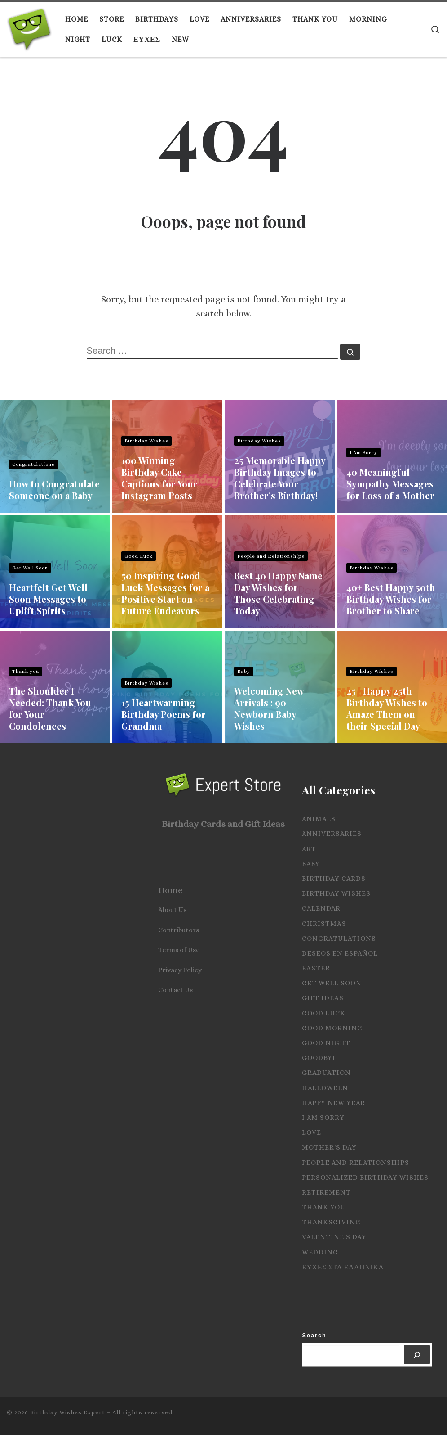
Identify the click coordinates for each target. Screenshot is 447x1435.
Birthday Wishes (146, 441)
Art (309, 849)
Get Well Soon (30, 568)
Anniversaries (332, 834)
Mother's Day (329, 1147)
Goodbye (319, 1058)
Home (170, 890)
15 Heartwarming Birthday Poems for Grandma (163, 714)
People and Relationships (271, 556)
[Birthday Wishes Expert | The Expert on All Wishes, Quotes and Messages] (29, 27)
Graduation (326, 1073)
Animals (319, 819)
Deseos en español (340, 953)
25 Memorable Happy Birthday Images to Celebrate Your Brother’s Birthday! (279, 477)
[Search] (417, 1354)
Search (314, 1335)
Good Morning (332, 1028)
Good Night (326, 1043)
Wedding (320, 1252)
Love (311, 1132)
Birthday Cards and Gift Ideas (223, 824)
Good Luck (138, 556)
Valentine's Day (334, 1237)
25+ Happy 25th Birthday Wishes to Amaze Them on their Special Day (386, 708)
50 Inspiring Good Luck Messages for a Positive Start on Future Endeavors (165, 593)
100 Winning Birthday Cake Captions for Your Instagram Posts (159, 477)
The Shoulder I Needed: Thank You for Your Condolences (50, 708)
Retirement (326, 1192)
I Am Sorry (363, 453)
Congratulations (33, 464)
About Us (172, 910)
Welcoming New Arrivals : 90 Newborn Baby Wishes (269, 708)
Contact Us (175, 990)
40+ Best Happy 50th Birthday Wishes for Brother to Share (390, 599)
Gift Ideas (323, 998)
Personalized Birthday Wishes (365, 1177)
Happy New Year (333, 1103)
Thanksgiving (331, 1222)
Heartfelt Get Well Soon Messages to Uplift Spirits (48, 599)
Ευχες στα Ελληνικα (343, 1267)
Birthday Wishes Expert (67, 1412)
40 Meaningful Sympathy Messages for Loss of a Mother (390, 483)
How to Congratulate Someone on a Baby (54, 489)
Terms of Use (178, 950)
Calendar (321, 908)
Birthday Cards (334, 879)
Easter (316, 968)
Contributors (178, 930)
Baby (243, 671)
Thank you (25, 671)
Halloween (325, 1088)
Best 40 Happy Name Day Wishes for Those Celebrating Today (278, 593)
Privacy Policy (180, 970)
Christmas (324, 924)
